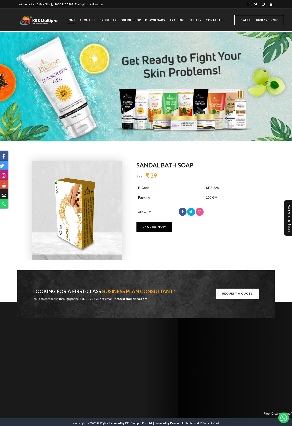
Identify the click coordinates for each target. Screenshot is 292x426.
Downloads (155, 20)
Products (108, 20)
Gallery (195, 20)
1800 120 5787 (64, 4)
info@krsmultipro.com (90, 4)
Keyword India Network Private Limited (194, 423)
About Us (87, 20)
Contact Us (215, 20)
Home (71, 20)
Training (176, 20)
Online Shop (131, 20)
